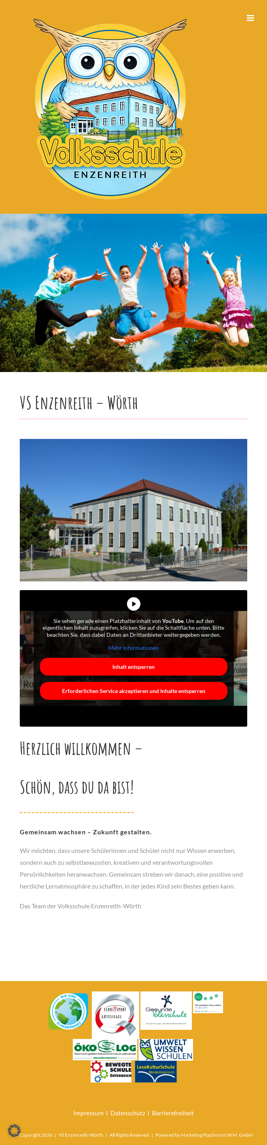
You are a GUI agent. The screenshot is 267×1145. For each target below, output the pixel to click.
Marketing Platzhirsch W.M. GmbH (217, 1135)
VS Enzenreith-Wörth (81, 1135)
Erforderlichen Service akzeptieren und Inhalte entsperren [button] (133, 690)
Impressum (88, 1113)
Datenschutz (127, 1113)
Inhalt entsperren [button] (133, 666)
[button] (14, 1131)
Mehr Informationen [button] (133, 647)
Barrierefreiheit (173, 1113)
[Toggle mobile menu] (251, 18)
